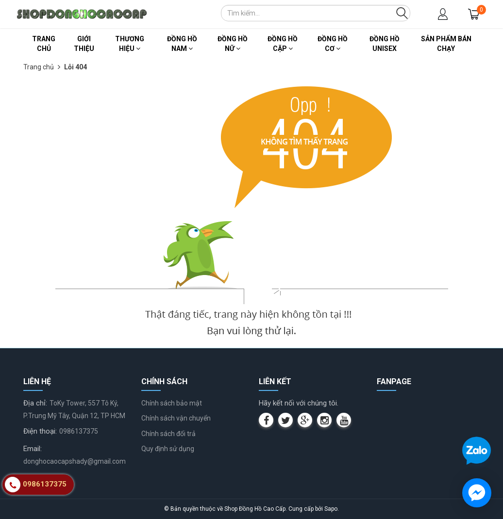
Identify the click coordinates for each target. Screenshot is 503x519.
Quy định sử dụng (167, 449)
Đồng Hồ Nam (182, 43)
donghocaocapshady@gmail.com (74, 461)
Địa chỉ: (35, 403)
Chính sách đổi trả (168, 434)
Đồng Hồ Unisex (384, 43)
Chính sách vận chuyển (176, 418)
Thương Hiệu (129, 43)
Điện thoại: (40, 431)
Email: (32, 448)
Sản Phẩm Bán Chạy (446, 43)
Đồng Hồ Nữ (233, 43)
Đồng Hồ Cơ (333, 43)
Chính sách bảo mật (171, 403)
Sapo (330, 508)
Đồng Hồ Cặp (283, 43)
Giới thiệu (84, 43)
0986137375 (78, 431)
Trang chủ (43, 43)
